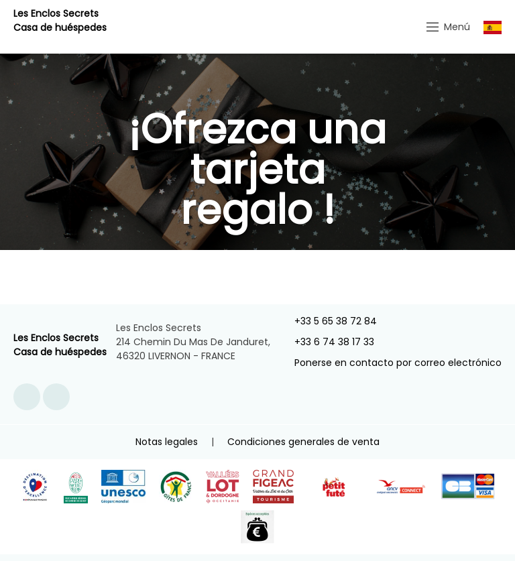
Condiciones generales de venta (303, 441)
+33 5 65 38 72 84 (328, 321)
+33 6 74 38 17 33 (326, 342)
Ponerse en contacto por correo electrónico (390, 362)
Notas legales (166, 441)
